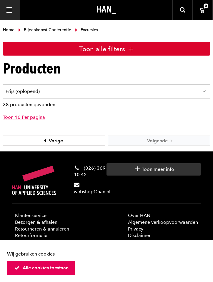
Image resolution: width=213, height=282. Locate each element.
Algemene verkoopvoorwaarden (163, 222)
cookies (46, 254)
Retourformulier (32, 235)
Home (9, 29)
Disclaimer (139, 235)
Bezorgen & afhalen (36, 222)
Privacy (135, 229)
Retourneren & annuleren (42, 229)
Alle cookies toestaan (41, 268)
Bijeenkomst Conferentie (44, 29)
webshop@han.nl (92, 191)
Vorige (52, 140)
